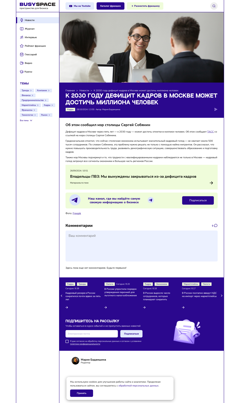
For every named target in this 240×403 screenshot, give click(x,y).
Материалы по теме (141, 183)
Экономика (161, 284)
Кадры (47, 105)
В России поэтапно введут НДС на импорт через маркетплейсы (199, 294)
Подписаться (198, 200)
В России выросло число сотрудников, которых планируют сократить (156, 296)
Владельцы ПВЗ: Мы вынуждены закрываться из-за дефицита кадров (133, 176)
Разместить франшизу (147, 6)
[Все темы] (26, 120)
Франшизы (27, 110)
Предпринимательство (33, 100)
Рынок (44, 115)
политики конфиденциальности (85, 344)
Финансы (26, 95)
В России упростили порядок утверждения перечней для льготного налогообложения (120, 292)
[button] (62, 296)
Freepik (77, 213)
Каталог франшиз (110, 6)
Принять (81, 393)
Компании (42, 90)
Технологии (27, 115)
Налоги (109, 284)
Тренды (25, 90)
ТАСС (210, 131)
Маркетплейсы (29, 105)
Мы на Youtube (82, 6)
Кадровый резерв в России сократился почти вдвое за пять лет (83, 296)
